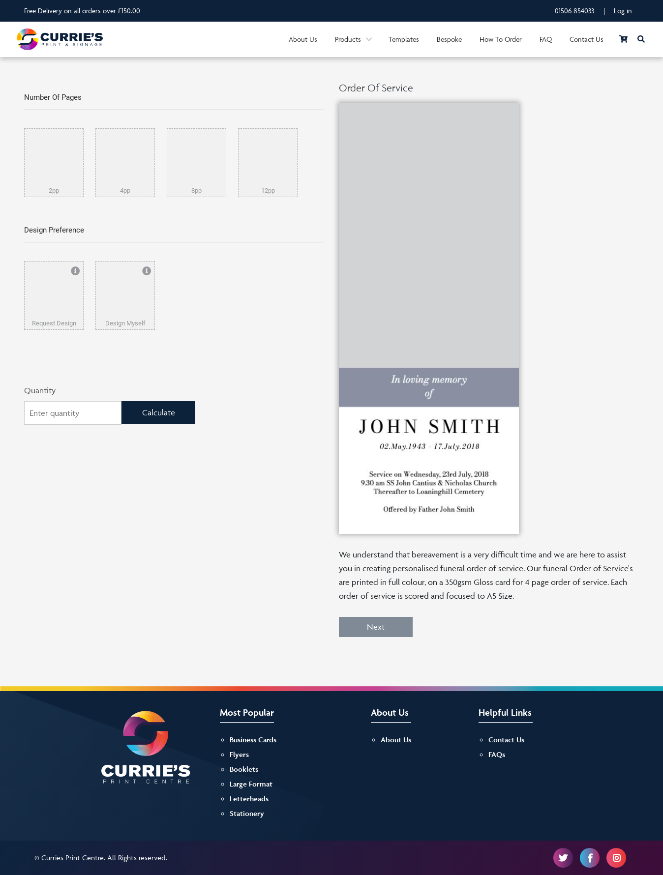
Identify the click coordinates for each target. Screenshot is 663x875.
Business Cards (253, 739)
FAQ (546, 39)
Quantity (40, 390)
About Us (303, 39)
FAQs (496, 754)
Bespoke (449, 39)
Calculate (158, 412)
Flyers (239, 754)
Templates (404, 39)
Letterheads (249, 798)
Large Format (251, 783)
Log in (623, 10)
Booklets (244, 769)
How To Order (501, 39)
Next (376, 627)
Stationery (247, 813)
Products (348, 39)
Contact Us (586, 39)
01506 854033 (575, 10)
